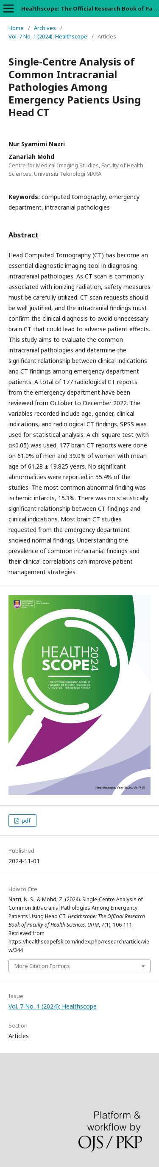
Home (16, 28)
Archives (45, 28)
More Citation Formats (42, 966)
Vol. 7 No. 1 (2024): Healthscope (47, 36)
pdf (25, 820)
